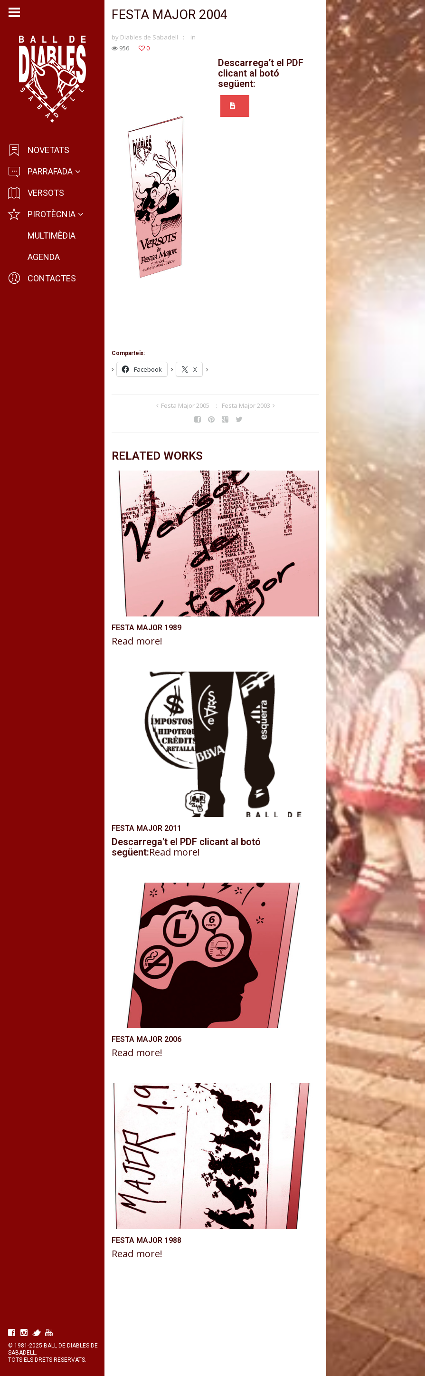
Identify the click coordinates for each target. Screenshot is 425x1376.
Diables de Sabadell (150, 38)
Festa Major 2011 (148, 871)
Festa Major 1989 (148, 649)
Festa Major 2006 (148, 1104)
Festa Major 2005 (201, 407)
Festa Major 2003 (262, 407)
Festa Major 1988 (148, 1326)
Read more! (138, 663)
